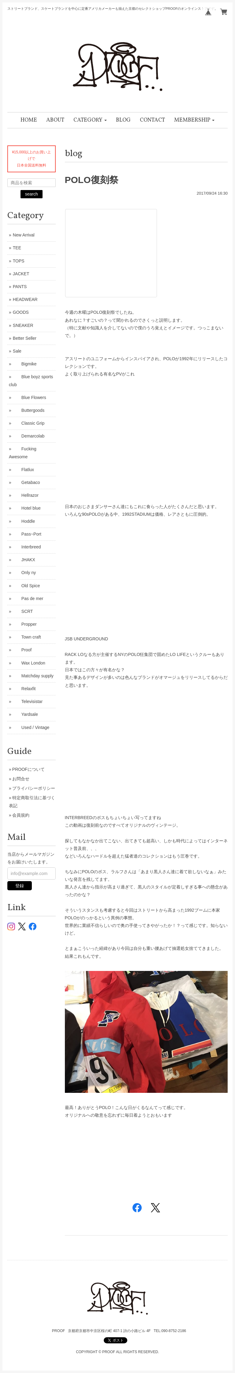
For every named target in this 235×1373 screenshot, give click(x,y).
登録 (19, 885)
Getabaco (26, 482)
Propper (25, 624)
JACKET (21, 273)
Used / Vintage (31, 727)
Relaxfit (24, 688)
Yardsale (25, 714)
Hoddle (24, 521)
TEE (17, 247)
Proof (22, 649)
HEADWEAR (25, 299)
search (31, 194)
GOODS (21, 312)
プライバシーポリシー (33, 788)
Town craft (27, 637)
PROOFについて (28, 769)
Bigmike (25, 363)
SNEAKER (23, 325)
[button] (90, 120)
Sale (17, 351)
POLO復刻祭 (91, 180)
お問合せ (20, 778)
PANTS (20, 286)
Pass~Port (27, 534)
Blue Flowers (29, 397)
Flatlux (23, 469)
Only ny (24, 572)
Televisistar (28, 701)
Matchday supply (33, 675)
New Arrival (24, 234)
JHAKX (24, 559)
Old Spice (26, 585)
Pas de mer (28, 598)
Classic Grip (28, 423)
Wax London (29, 663)
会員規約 (20, 815)
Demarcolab (28, 436)
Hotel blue (27, 508)
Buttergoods (29, 410)
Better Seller (24, 338)
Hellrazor (26, 495)
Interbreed (27, 546)
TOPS (18, 260)
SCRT (23, 611)
